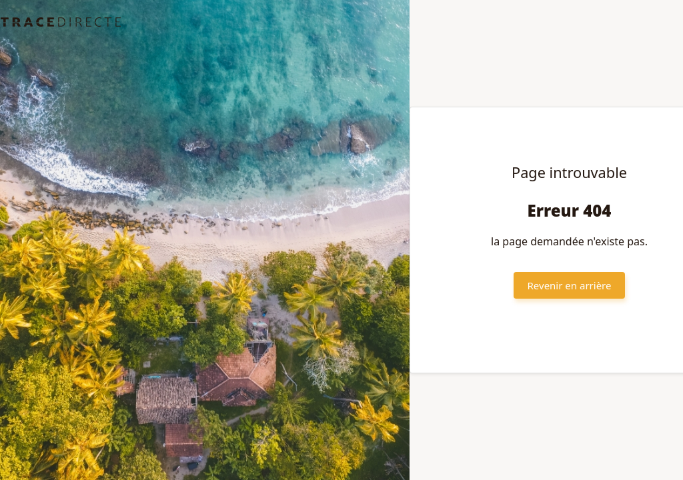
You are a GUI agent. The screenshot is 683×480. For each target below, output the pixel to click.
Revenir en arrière (570, 285)
